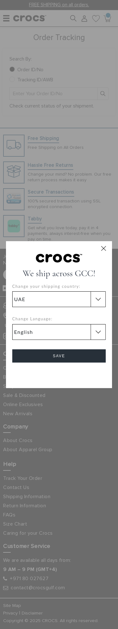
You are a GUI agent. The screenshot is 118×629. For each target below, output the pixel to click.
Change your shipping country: (46, 286)
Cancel (59, 374)
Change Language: (32, 318)
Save (59, 356)
